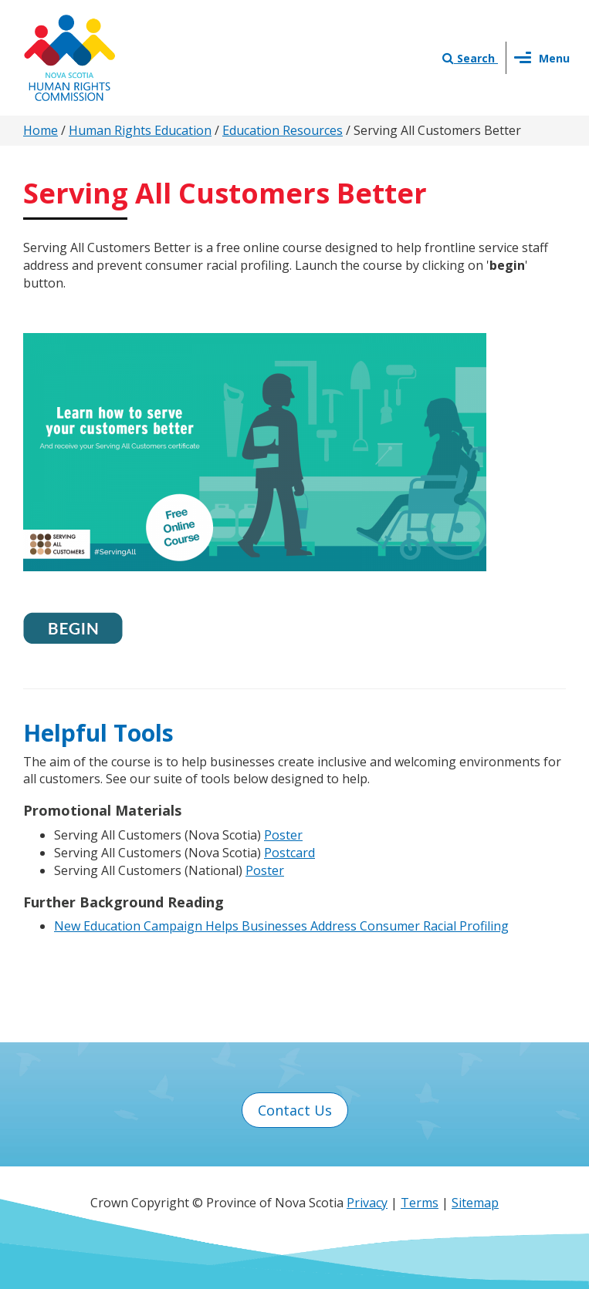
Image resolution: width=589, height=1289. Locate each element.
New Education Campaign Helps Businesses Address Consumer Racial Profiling (281, 925)
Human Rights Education (140, 130)
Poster (283, 834)
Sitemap (475, 1202)
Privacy (367, 1202)
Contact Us (295, 1110)
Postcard (289, 852)
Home (40, 130)
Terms (419, 1202)
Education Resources (282, 130)
